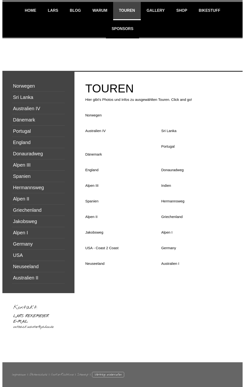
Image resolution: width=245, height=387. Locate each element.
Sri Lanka (23, 97)
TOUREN (127, 10)
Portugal (22, 131)
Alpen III (22, 165)
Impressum (19, 375)
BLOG (75, 10)
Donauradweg (28, 153)
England (22, 142)
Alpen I (20, 232)
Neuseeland (26, 266)
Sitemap (82, 375)
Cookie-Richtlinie (62, 375)
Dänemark (24, 119)
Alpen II (21, 198)
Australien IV (26, 108)
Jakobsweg (25, 221)
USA (18, 255)
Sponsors (123, 29)
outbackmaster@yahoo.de (33, 327)
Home (30, 10)
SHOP (181, 10)
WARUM (99, 10)
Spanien (22, 176)
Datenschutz (38, 375)
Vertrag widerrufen (108, 375)
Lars (53, 10)
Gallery (156, 10)
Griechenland (27, 210)
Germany (23, 244)
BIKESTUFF (209, 10)
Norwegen (24, 86)
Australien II (25, 277)
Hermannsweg (28, 187)
